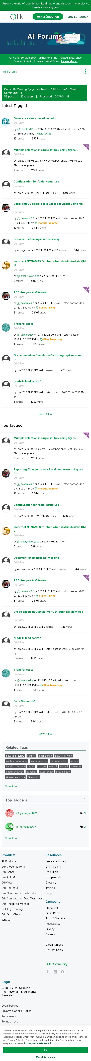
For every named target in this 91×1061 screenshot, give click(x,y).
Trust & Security (55, 918)
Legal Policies (10, 1005)
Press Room (53, 913)
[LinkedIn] (55, 971)
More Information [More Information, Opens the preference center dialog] (45, 1057)
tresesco (76, 766)
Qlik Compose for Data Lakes (20, 893)
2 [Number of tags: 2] (85, 826)
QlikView (19, 122)
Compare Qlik (54, 877)
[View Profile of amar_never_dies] (30, 275)
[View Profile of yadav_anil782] (29, 813)
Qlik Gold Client (11, 914)
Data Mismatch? (25, 701)
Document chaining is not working (36, 239)
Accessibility (53, 923)
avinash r (31, 771)
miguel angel (63, 771)
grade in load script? (27, 381)
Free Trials (52, 872)
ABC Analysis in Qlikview (30, 292)
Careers (50, 934)
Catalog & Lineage (13, 909)
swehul (53, 766)
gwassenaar (46, 771)
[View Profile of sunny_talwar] (47, 307)
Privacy (50, 929)
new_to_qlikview (15, 755)
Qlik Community (56, 964)
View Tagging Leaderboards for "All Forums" (45, 799)
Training (50, 887)
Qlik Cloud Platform (13, 866)
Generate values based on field (34, 118)
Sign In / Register (77, 16)
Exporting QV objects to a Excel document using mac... (48, 205)
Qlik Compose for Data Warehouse (23, 898)
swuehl (64, 766)
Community (11, 92)
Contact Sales (54, 950)
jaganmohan (45, 755)
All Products (9, 861)
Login (44, 3)
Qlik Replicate (10, 887)
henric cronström (15, 766)
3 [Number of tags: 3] (85, 813)
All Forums (44, 36)
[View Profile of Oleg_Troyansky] (52, 339)
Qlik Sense (8, 872)
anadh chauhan (14, 771)
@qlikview (33, 777)
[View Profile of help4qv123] (27, 129)
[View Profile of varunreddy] (27, 334)
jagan (31, 766)
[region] (45, 1043)
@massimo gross (15, 777)
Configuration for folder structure (36, 181)
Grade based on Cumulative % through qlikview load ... (48, 357)
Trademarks (9, 1016)
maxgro (41, 766)
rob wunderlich (59, 761)
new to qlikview (63, 755)
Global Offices (54, 944)
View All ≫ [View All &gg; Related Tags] (11, 786)
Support (50, 893)
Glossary (51, 882)
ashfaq (74, 761)
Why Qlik (7, 919)
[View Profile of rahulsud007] (28, 826)
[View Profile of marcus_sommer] (48, 222)
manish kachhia (39, 761)
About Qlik (52, 907)
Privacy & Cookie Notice (16, 1011)
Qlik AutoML (9, 877)
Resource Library (56, 861)
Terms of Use (10, 1021)
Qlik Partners (53, 866)
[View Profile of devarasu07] (27, 218)
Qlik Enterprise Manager (16, 903)
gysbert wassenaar (16, 761)
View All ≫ (45, 414)
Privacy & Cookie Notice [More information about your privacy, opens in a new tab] (37, 1043)
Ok (45, 1050)
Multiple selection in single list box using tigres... (46, 150)
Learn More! (69, 61)
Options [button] (85, 71)
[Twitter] (48, 971)
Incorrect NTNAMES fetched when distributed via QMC (50, 263)
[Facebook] (62, 971)
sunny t (31, 755)
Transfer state (23, 323)
